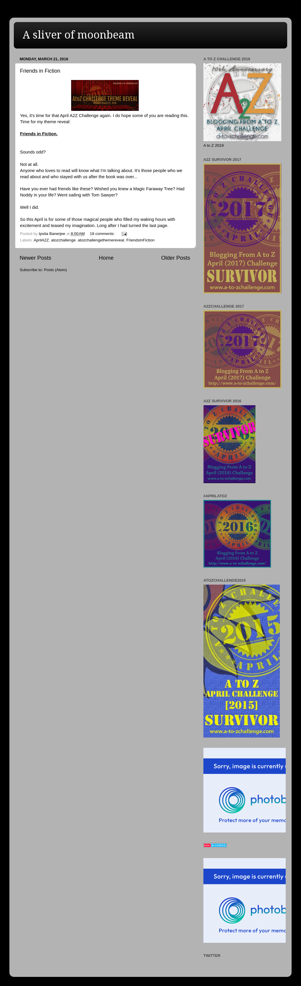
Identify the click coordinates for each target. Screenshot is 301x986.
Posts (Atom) (55, 270)
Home (106, 258)
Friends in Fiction (40, 71)
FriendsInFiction (140, 240)
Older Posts (175, 258)
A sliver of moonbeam (79, 35)
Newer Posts (35, 258)
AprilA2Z (41, 240)
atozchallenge (63, 240)
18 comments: (103, 233)
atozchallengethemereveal (101, 240)
